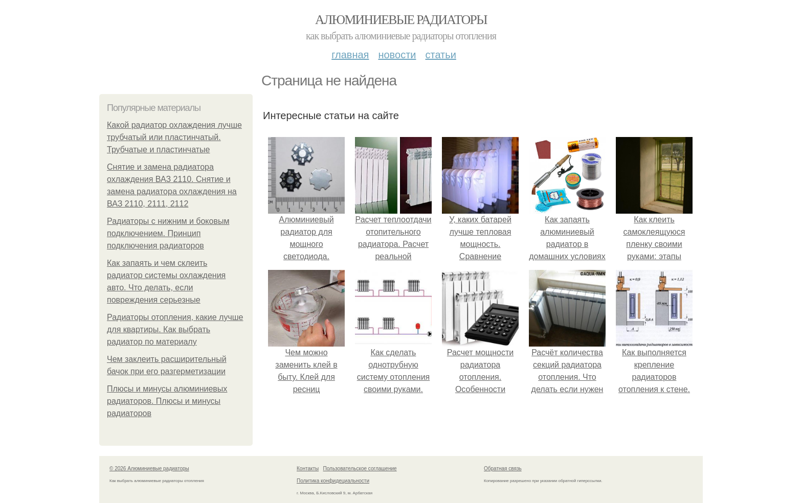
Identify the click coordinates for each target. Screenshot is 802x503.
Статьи (440, 54)
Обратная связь (503, 468)
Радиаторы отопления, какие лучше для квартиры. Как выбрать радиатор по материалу (175, 329)
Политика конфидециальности (333, 481)
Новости (397, 54)
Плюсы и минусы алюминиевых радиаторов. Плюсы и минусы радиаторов (167, 401)
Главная (350, 54)
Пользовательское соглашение (360, 468)
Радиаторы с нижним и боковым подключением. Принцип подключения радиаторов (168, 233)
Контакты (308, 468)
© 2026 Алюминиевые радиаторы (149, 468)
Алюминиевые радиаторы (401, 19)
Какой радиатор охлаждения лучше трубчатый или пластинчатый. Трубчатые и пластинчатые (174, 137)
